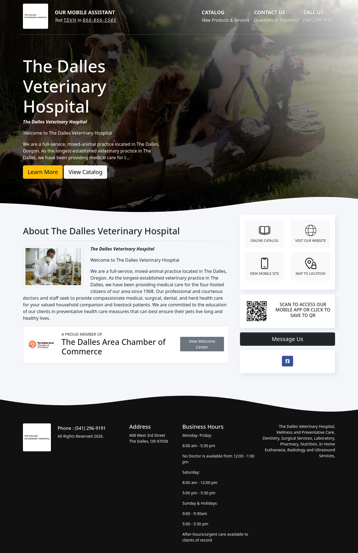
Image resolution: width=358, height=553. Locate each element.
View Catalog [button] (85, 172)
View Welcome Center (202, 344)
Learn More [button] (43, 172)
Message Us (287, 339)
